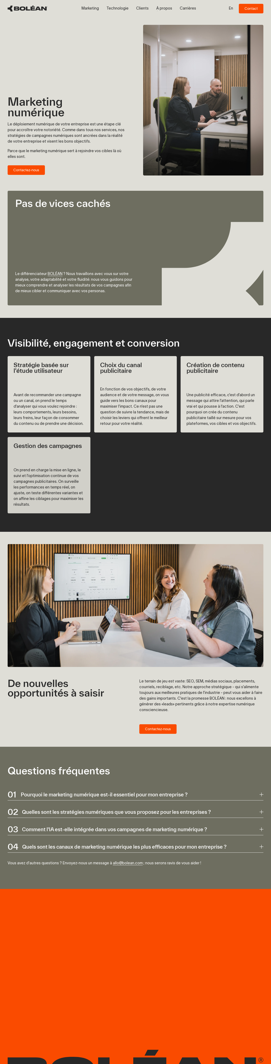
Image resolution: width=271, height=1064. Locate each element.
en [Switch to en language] (231, 8)
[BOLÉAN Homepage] (28, 8)
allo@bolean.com (128, 863)
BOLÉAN (55, 274)
